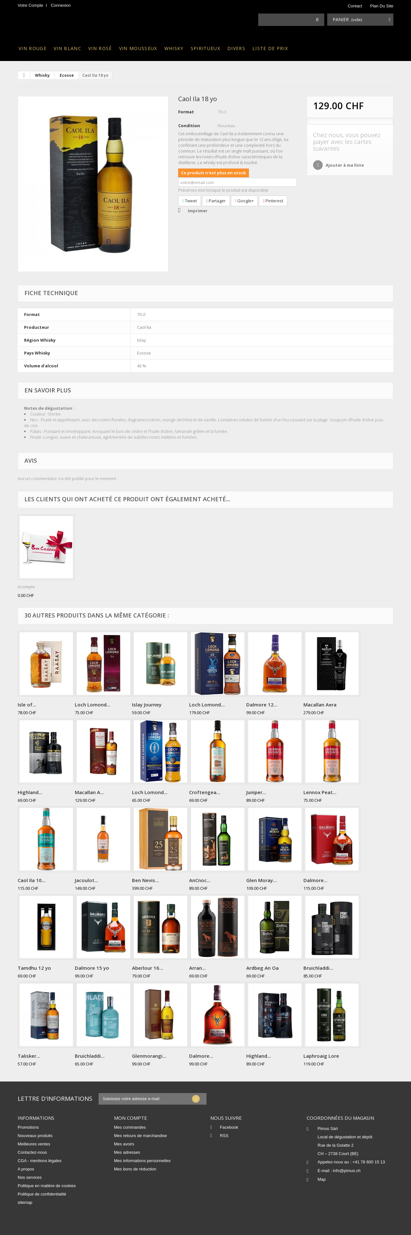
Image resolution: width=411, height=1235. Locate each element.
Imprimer (197, 211)
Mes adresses (127, 1152)
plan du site (381, 6)
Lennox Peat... (320, 792)
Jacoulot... (86, 880)
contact (355, 6)
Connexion (61, 5)
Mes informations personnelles (142, 1160)
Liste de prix (270, 48)
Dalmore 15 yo (92, 968)
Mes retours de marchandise (140, 1135)
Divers (236, 48)
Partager (216, 201)
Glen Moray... (261, 880)
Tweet (189, 201)
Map (322, 1179)
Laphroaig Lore (321, 1056)
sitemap (25, 1202)
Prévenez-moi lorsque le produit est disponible (223, 190)
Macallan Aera (320, 704)
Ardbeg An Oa (262, 968)
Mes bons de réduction (135, 1169)
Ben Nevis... (145, 880)
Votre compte (30, 5)
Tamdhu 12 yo (34, 968)
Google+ (244, 201)
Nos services (29, 1177)
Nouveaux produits (35, 1135)
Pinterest (273, 201)
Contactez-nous (32, 1152)
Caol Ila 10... (32, 880)
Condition (189, 125)
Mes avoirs (124, 1144)
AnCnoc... (200, 880)
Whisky (174, 48)
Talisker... (29, 1056)
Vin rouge (33, 48)
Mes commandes (130, 1127)
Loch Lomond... (92, 704)
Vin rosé (100, 48)
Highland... (30, 792)
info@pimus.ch (347, 1170)
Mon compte (130, 1118)
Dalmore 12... (261, 704)
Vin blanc (67, 48)
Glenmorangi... (149, 1056)
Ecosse (67, 75)
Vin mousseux (138, 48)
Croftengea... (204, 792)
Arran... (197, 968)
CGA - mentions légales (40, 1160)
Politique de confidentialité (42, 1194)
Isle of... (27, 704)
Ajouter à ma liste (344, 165)
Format (186, 112)
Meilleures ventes (34, 1144)
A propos (26, 1169)
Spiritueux (205, 48)
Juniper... (256, 792)
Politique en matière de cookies (47, 1185)
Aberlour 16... (147, 968)
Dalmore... (315, 880)
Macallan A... (89, 792)
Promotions (28, 1127)
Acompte (26, 587)
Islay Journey (147, 704)
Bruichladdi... (318, 968)
